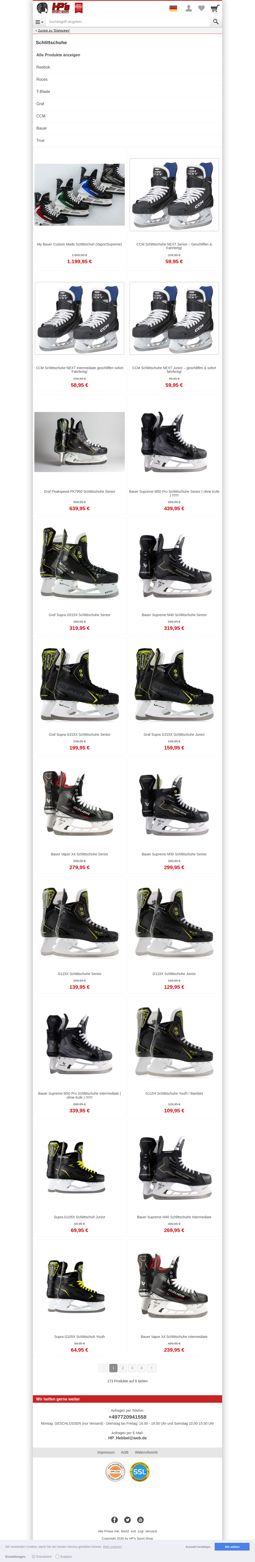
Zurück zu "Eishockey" (54, 30)
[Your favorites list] (201, 8)
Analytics (66, 1557)
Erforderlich (44, 1557)
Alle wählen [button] (232, 1546)
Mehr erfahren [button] (112, 1547)
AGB (124, 1452)
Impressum (106, 1452)
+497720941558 (127, 1417)
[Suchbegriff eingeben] (128, 21)
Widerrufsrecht (146, 1452)
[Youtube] (140, 1520)
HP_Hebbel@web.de (127, 1438)
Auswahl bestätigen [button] (198, 1546)
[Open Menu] (39, 21)
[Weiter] (152, 1368)
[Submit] (216, 21)
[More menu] (188, 8)
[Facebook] (114, 1520)
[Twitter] (127, 1520)
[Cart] (215, 8)
